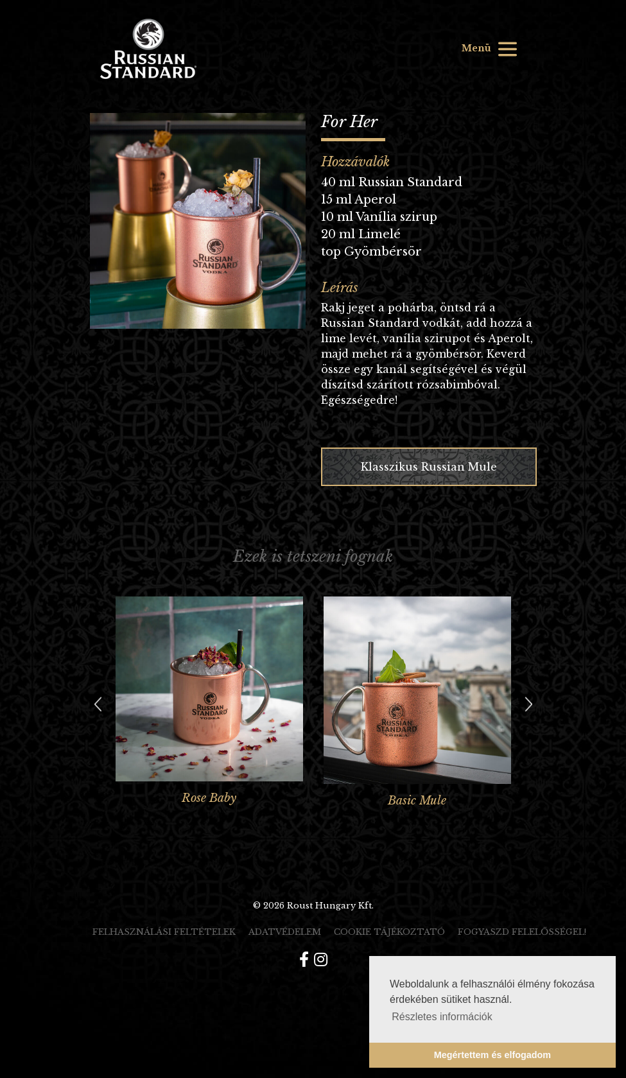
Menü (490, 49)
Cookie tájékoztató (389, 931)
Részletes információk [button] (442, 1016)
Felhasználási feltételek (164, 931)
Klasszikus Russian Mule (429, 466)
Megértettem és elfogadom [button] (492, 1055)
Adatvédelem (284, 931)
